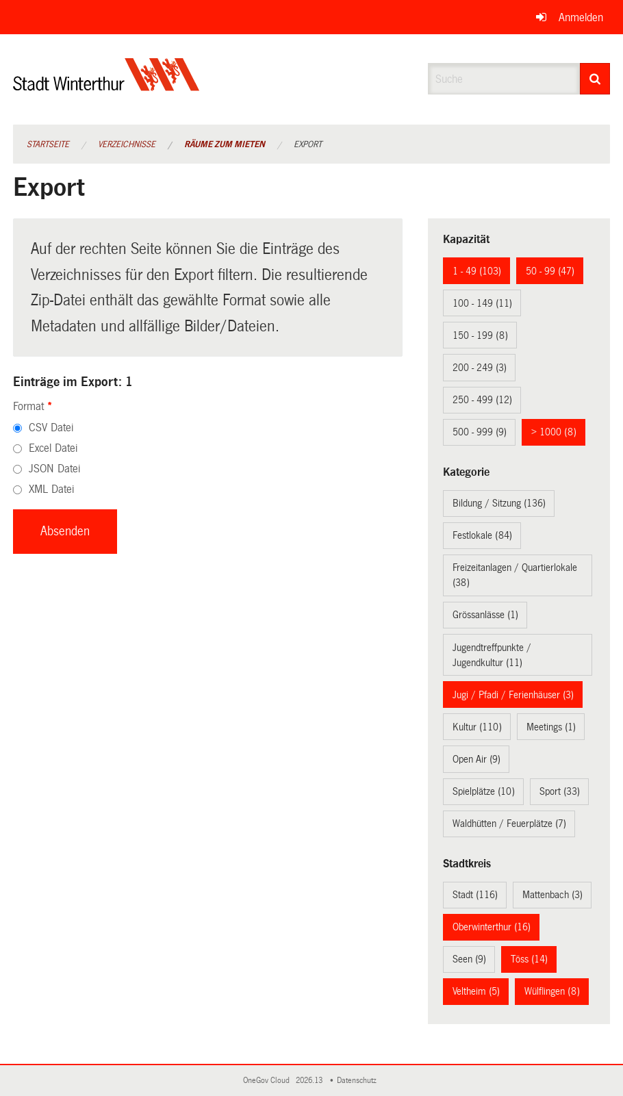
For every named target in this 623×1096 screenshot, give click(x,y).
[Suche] (595, 78)
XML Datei (51, 489)
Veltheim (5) (476, 991)
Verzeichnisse (126, 144)
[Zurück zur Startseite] (106, 85)
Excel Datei (53, 448)
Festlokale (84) (482, 535)
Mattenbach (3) (552, 894)
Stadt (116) (475, 894)
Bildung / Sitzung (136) (499, 503)
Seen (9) (469, 959)
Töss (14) (529, 959)
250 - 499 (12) (482, 399)
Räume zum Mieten (224, 144)
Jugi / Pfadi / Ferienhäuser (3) (513, 694)
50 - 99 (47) (550, 271)
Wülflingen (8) (552, 991)
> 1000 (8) (553, 431)
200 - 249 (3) (480, 367)
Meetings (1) (551, 727)
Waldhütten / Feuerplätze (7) (509, 823)
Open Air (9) (476, 759)
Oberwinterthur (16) (492, 926)
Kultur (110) (477, 727)
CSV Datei (51, 427)
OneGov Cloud (268, 1080)
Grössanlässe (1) (485, 614)
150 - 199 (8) (480, 335)
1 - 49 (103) (477, 271)
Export (308, 144)
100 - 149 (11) (482, 303)
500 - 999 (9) (480, 431)
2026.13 (310, 1080)
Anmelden (581, 17)
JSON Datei (54, 468)
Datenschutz (359, 1080)
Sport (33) (559, 791)
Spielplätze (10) (484, 791)
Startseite (48, 144)
